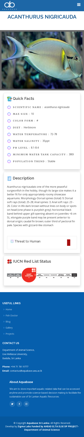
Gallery (9, 328)
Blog (8, 321)
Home (9, 309)
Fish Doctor (12, 315)
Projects (10, 334)
